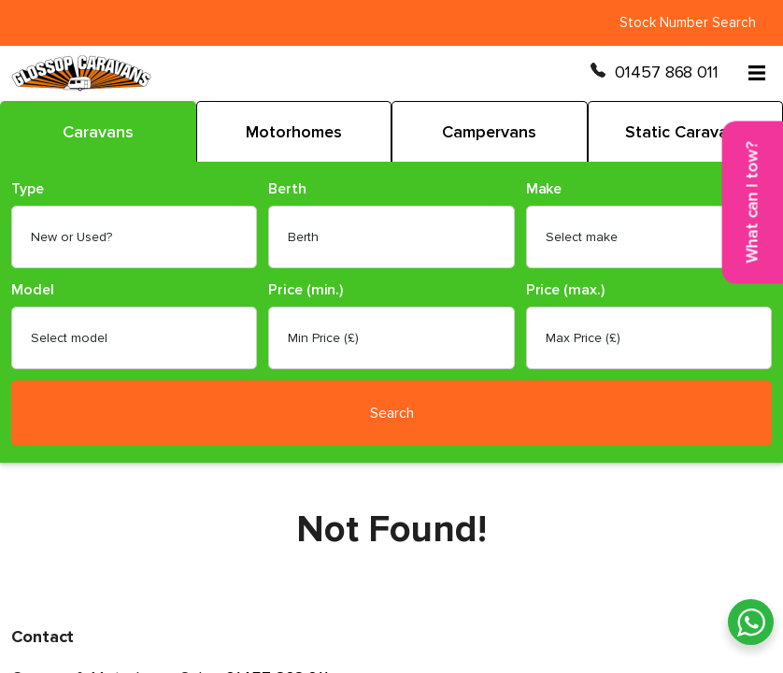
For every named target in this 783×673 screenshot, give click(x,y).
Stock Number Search (687, 22)
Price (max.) (565, 290)
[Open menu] (757, 73)
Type (27, 189)
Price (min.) (305, 290)
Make (544, 189)
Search (392, 413)
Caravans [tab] (98, 132)
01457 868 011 (667, 72)
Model (32, 290)
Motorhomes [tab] (294, 132)
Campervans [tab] (489, 132)
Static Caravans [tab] (685, 132)
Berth (287, 189)
